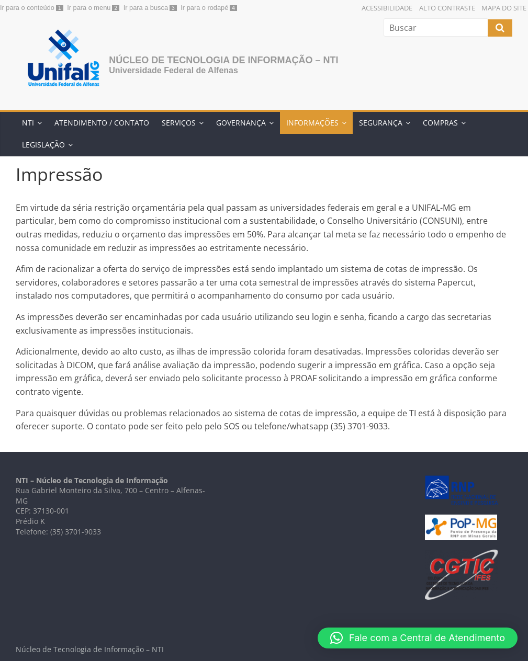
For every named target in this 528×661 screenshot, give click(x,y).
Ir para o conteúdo (27, 8)
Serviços (179, 123)
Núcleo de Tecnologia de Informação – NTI (223, 60)
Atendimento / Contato (101, 123)
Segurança (380, 123)
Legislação (43, 145)
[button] (418, 638)
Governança (241, 123)
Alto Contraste (447, 8)
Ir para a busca (145, 8)
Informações (312, 123)
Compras (440, 123)
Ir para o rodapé (204, 8)
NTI (28, 123)
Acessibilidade (387, 8)
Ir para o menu (88, 8)
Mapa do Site (503, 8)
